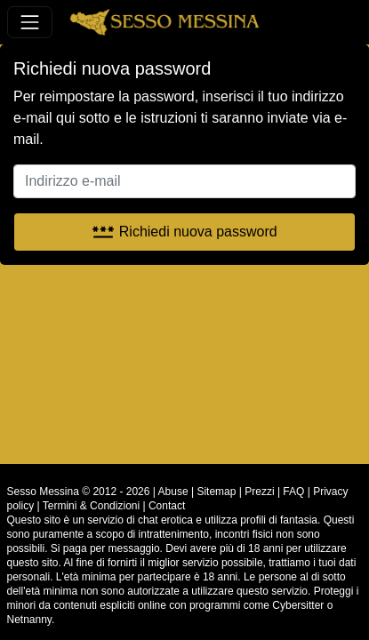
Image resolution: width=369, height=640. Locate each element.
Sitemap (216, 491)
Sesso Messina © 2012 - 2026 (78, 491)
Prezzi (259, 491)
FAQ (293, 491)
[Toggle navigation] (29, 21)
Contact (166, 506)
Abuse (173, 491)
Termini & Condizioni (91, 506)
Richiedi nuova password (184, 232)
